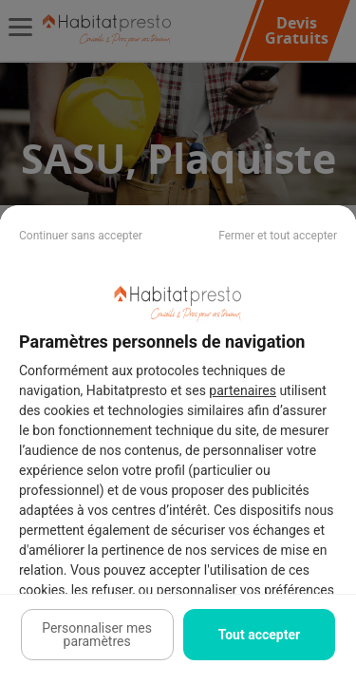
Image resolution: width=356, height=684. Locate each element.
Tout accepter (259, 634)
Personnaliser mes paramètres (97, 634)
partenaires (242, 390)
